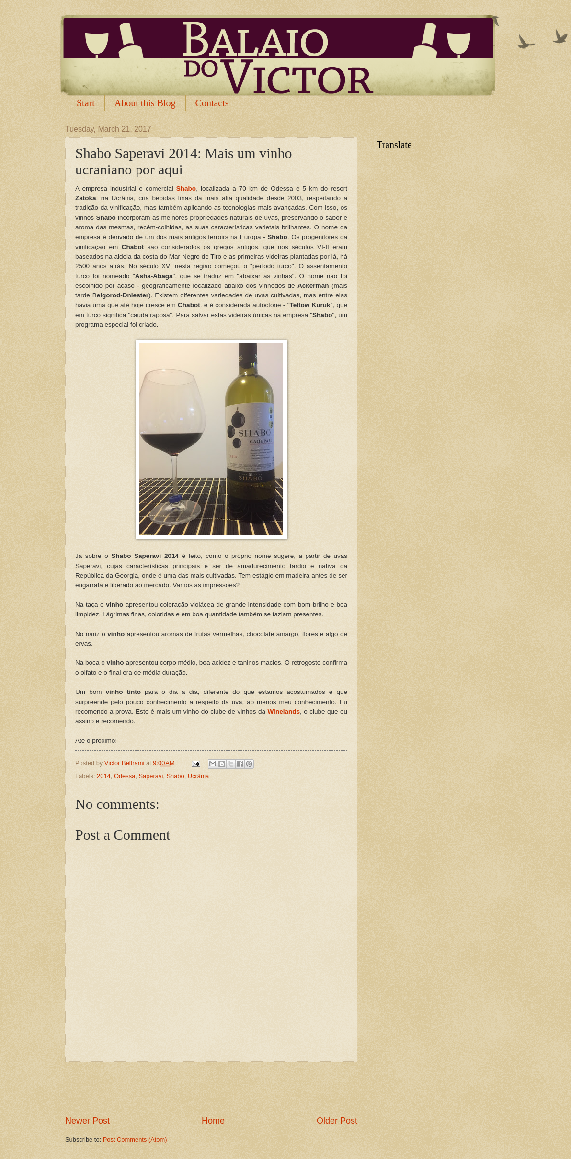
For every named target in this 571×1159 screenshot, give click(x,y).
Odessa (124, 776)
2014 (104, 776)
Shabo (175, 776)
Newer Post (87, 1120)
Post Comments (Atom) (135, 1139)
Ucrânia (198, 776)
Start (86, 103)
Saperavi (150, 776)
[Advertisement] (211, 1088)
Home (213, 1120)
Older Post (337, 1120)
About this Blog (145, 103)
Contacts (212, 103)
